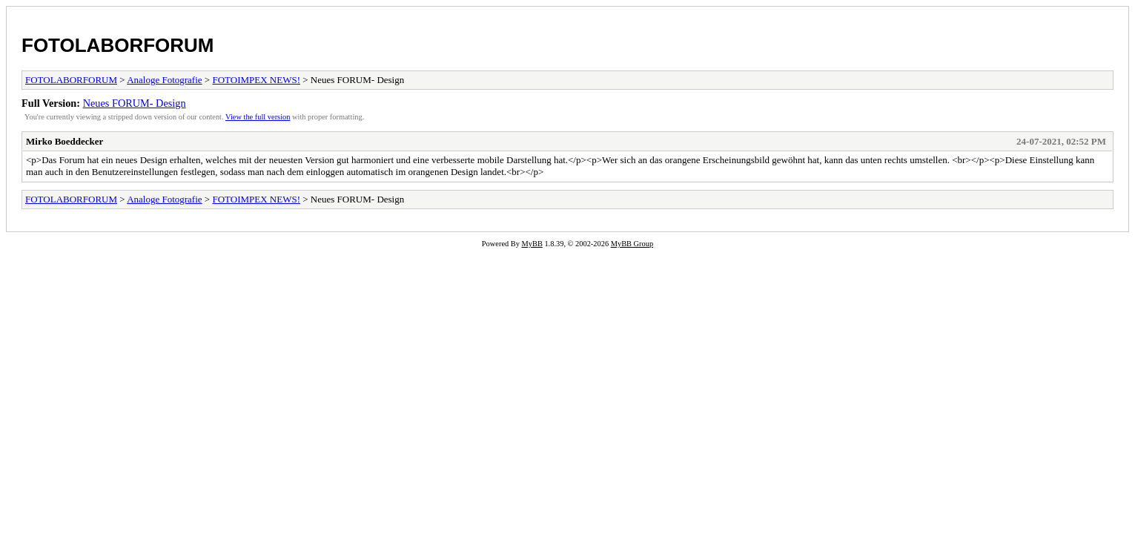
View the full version (257, 117)
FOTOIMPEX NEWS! (256, 79)
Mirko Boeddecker (64, 141)
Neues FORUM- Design (134, 103)
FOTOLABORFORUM (117, 45)
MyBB (532, 244)
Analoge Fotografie (164, 79)
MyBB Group (632, 244)
